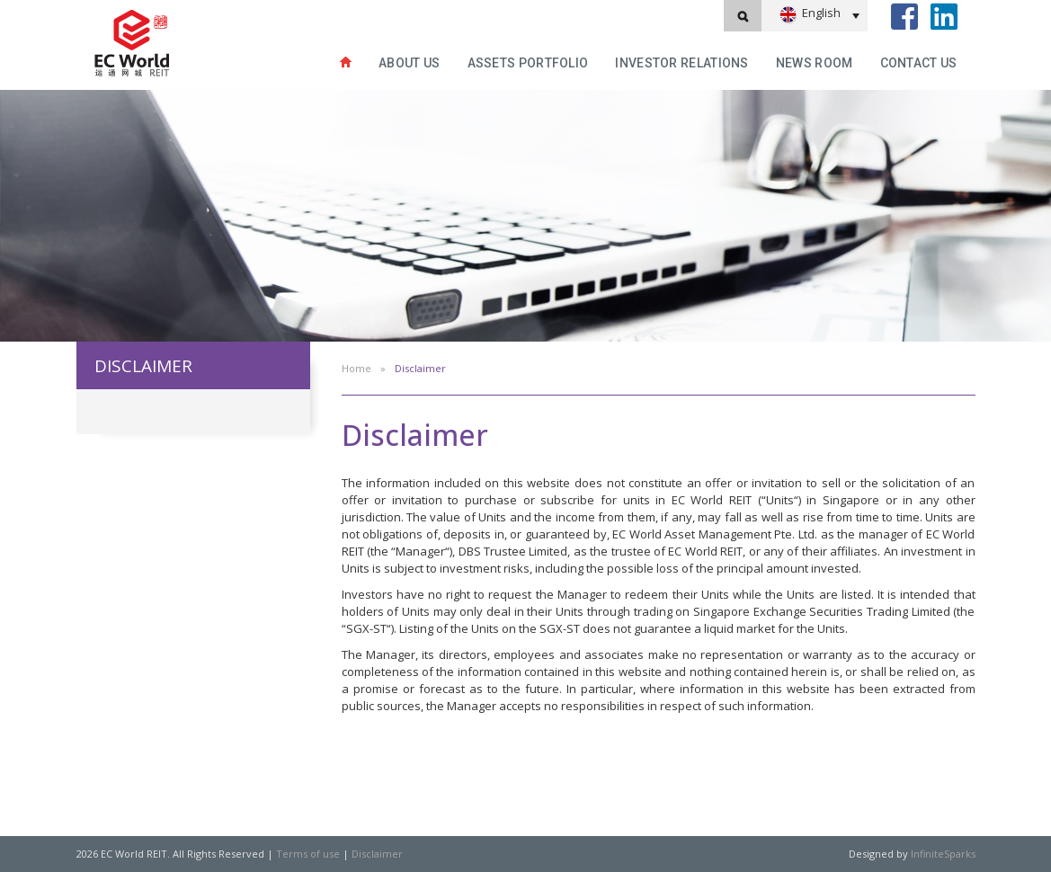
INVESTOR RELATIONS (681, 63)
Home (356, 368)
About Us (409, 63)
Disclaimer (377, 853)
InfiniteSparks (943, 853)
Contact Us (918, 63)
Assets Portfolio (528, 63)
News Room (814, 63)
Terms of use (308, 853)
